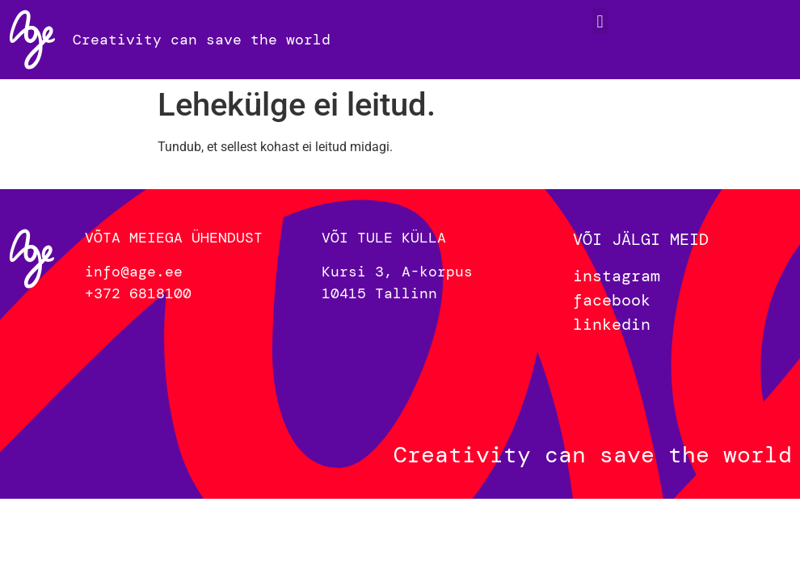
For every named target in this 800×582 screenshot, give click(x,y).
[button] (600, 21)
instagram (616, 275)
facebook (612, 299)
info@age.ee (134, 271)
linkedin (612, 324)
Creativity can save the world (202, 39)
